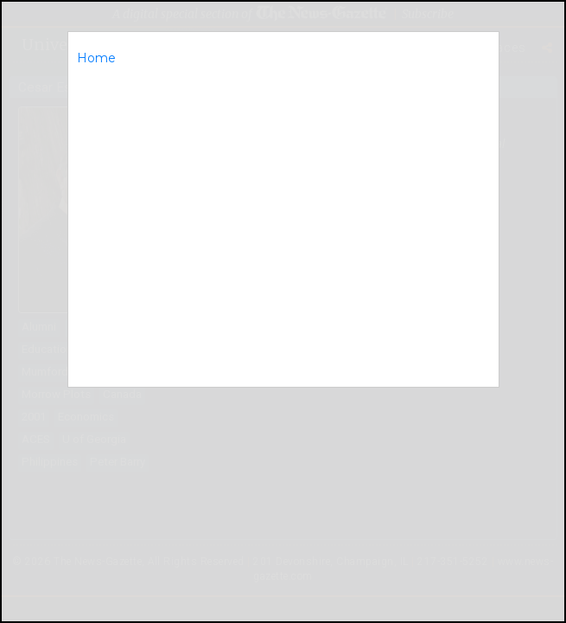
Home (96, 58)
